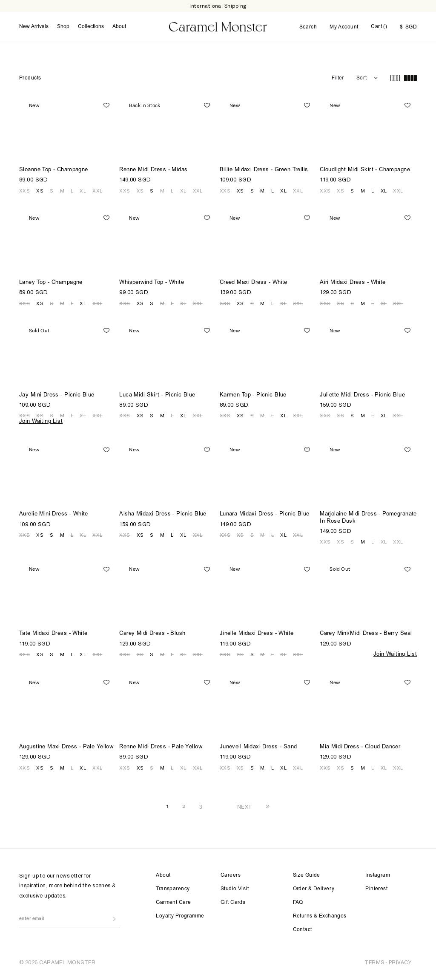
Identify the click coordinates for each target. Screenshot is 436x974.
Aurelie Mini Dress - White (53, 514)
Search (308, 27)
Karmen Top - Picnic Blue (253, 395)
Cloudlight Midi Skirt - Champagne (365, 170)
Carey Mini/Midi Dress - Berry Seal (366, 634)
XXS (24, 191)
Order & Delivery (314, 889)
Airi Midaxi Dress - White (353, 283)
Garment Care (173, 902)
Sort (361, 78)
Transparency (172, 889)
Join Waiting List (41, 422)
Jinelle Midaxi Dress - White (257, 634)
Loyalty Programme (180, 916)
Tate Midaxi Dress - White (53, 634)
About (119, 26)
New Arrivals (34, 26)
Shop (63, 26)
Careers (231, 875)
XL (83, 191)
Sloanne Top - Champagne (53, 170)
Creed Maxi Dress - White (253, 283)
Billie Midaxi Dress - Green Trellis (264, 170)
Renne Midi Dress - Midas (153, 170)
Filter (338, 78)
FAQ (298, 902)
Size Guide (306, 875)
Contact (302, 929)
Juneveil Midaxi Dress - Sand (258, 747)
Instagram (377, 875)
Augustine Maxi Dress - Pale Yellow (66, 747)
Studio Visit (235, 889)
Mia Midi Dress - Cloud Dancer (360, 747)
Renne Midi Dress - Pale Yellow (160, 747)
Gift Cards (233, 902)
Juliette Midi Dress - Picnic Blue (362, 395)
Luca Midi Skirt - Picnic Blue (157, 395)
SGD (408, 27)
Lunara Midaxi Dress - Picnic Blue (265, 514)
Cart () (379, 26)
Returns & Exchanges (320, 916)
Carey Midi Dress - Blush (152, 634)
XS (39, 191)
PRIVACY (400, 962)
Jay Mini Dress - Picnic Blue (57, 395)
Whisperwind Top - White (151, 283)
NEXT (244, 806)
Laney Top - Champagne (51, 283)
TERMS (374, 962)
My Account (344, 27)
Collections (91, 26)
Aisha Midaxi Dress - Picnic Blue (162, 514)
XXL (97, 191)
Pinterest (376, 889)
